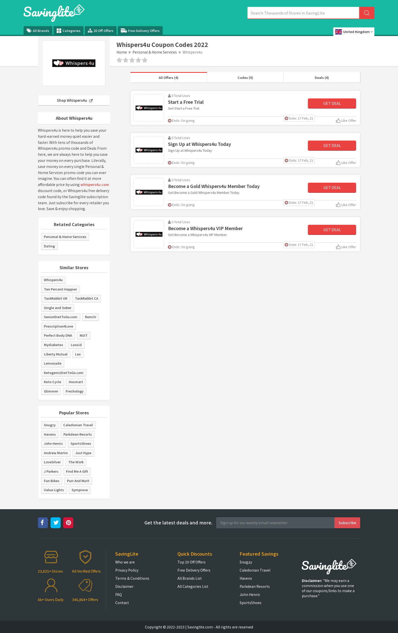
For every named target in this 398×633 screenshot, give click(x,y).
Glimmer (51, 391)
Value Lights (54, 489)
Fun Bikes (51, 480)
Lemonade (52, 363)
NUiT (84, 335)
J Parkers (51, 471)
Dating (49, 246)
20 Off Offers (100, 30)
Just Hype (83, 452)
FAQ (118, 594)
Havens (50, 434)
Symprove (80, 489)
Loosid (76, 344)
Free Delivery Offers (140, 31)
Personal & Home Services (154, 52)
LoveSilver (52, 461)
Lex (78, 354)
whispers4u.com (94, 184)
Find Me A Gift (77, 471)
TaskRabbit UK (55, 298)
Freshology (75, 391)
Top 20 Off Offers (191, 561)
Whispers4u (53, 279)
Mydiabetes (53, 344)
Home (122, 52)
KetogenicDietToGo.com (64, 372)
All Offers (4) (168, 77)
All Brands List (189, 578)
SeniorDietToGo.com (60, 316)
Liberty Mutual (56, 354)
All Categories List (192, 586)
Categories (68, 30)
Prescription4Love (58, 326)
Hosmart (76, 381)
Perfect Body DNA (58, 335)
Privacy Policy (126, 570)
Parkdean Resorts (77, 434)
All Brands (38, 30)
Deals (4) (322, 77)
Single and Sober (57, 307)
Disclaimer (124, 586)
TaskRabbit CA (86, 298)
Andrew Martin (56, 452)
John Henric (53, 443)
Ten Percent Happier (60, 289)
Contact (122, 602)
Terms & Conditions (132, 578)
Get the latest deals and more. (178, 522)
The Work (76, 461)
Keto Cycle (52, 381)
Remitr (90, 316)
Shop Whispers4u (75, 100)
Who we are (125, 561)
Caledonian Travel (78, 424)
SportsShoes (81, 443)
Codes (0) (245, 77)
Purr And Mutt (78, 480)
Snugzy (50, 424)
